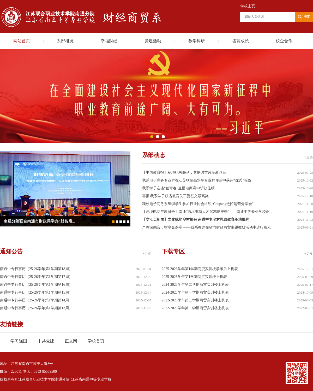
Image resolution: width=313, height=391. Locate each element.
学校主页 (247, 6)
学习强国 (18, 341)
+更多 (308, 157)
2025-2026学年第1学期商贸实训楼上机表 (194, 277)
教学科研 (196, 41)
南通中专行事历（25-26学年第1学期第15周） (36, 292)
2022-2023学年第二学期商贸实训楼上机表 (195, 300)
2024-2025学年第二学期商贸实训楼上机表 (195, 285)
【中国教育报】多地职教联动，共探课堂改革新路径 (184, 172)
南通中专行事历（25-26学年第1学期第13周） (36, 308)
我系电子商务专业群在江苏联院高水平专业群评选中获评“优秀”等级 (196, 180)
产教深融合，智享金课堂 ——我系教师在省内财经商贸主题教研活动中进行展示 (206, 227)
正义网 (71, 341)
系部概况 (65, 41)
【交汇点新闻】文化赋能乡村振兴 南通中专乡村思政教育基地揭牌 (195, 219)
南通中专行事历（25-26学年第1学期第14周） (36, 300)
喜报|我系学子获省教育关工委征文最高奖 (175, 196)
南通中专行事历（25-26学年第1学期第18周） (36, 269)
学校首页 (96, 341)
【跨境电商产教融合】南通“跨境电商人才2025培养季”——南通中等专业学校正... (207, 212)
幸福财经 (109, 41)
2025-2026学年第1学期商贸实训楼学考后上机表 (200, 269)
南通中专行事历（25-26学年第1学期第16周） (36, 285)
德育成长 (240, 41)
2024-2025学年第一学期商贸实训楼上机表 (195, 292)
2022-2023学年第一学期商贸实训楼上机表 (195, 308)
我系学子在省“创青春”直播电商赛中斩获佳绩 (178, 188)
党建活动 (153, 41)
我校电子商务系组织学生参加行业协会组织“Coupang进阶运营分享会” (198, 204)
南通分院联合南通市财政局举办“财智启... (39, 221)
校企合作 (284, 41)
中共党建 (46, 341)
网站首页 (21, 41)
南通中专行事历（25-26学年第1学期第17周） (36, 277)
